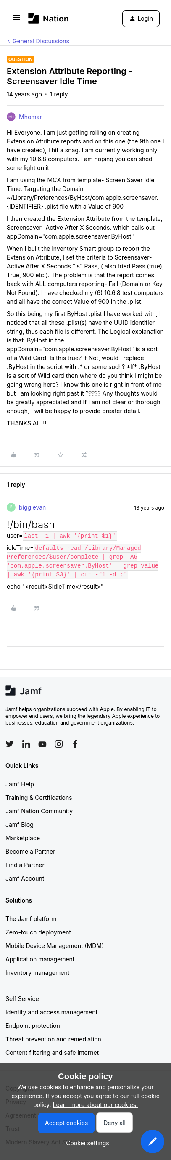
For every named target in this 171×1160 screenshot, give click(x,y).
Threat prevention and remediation (53, 1039)
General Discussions (41, 41)
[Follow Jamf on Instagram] (59, 744)
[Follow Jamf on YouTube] (42, 744)
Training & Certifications (38, 797)
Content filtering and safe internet (52, 1052)
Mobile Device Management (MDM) (54, 945)
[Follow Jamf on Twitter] (9, 744)
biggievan (32, 507)
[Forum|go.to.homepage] (48, 18)
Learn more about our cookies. (95, 1104)
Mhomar (30, 116)
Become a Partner (30, 851)
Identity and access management (51, 1012)
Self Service (22, 998)
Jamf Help (19, 784)
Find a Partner (25, 864)
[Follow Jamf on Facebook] (75, 744)
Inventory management (37, 972)
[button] (16, 20)
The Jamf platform (31, 918)
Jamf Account (24, 878)
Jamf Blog (19, 824)
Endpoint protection (32, 1025)
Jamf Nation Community (39, 811)
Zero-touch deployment (38, 932)
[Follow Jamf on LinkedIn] (26, 744)
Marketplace (22, 837)
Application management (39, 959)
